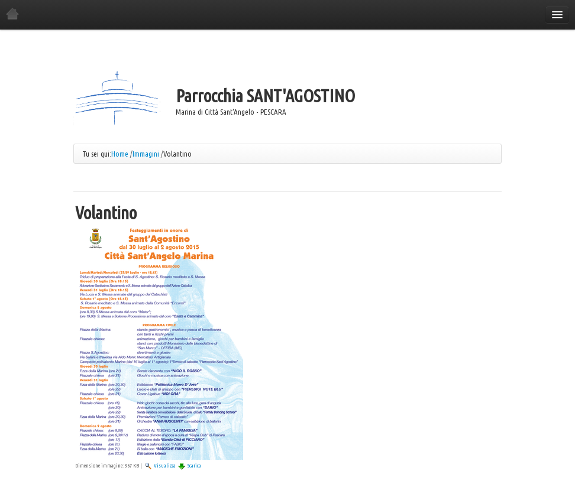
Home (119, 154)
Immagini (146, 154)
